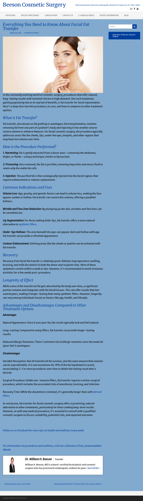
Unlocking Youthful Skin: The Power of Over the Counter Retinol (78, 484)
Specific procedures (30, 15)
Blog (126, 15)
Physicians (10, 15)
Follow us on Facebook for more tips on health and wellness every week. (43, 430)
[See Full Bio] (100, 468)
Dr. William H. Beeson (31, 33)
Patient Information (109, 15)
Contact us (68, 15)
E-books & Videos (86, 15)
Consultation (51, 15)
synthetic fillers (27, 224)
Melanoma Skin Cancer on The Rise (17, 484)
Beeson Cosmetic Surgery (34, 4)
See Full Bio (93, 468)
